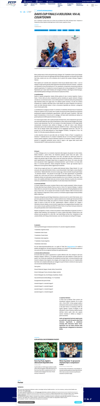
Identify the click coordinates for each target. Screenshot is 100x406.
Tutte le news (26, 4)
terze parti (39, 392)
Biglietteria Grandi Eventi (79, 4)
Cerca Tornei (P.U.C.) (34, 4)
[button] (81, 387)
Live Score (49, 1)
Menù (94, 5)
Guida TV (39, 2)
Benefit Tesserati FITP (60, 5)
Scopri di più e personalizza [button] (26, 402)
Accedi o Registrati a (89, 1)
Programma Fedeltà (70, 4)
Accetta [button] (78, 402)
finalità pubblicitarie (22, 394)
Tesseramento (51, 4)
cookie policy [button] (27, 390)
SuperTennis (28, 2)
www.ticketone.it (71, 246)
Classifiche (42, 4)
